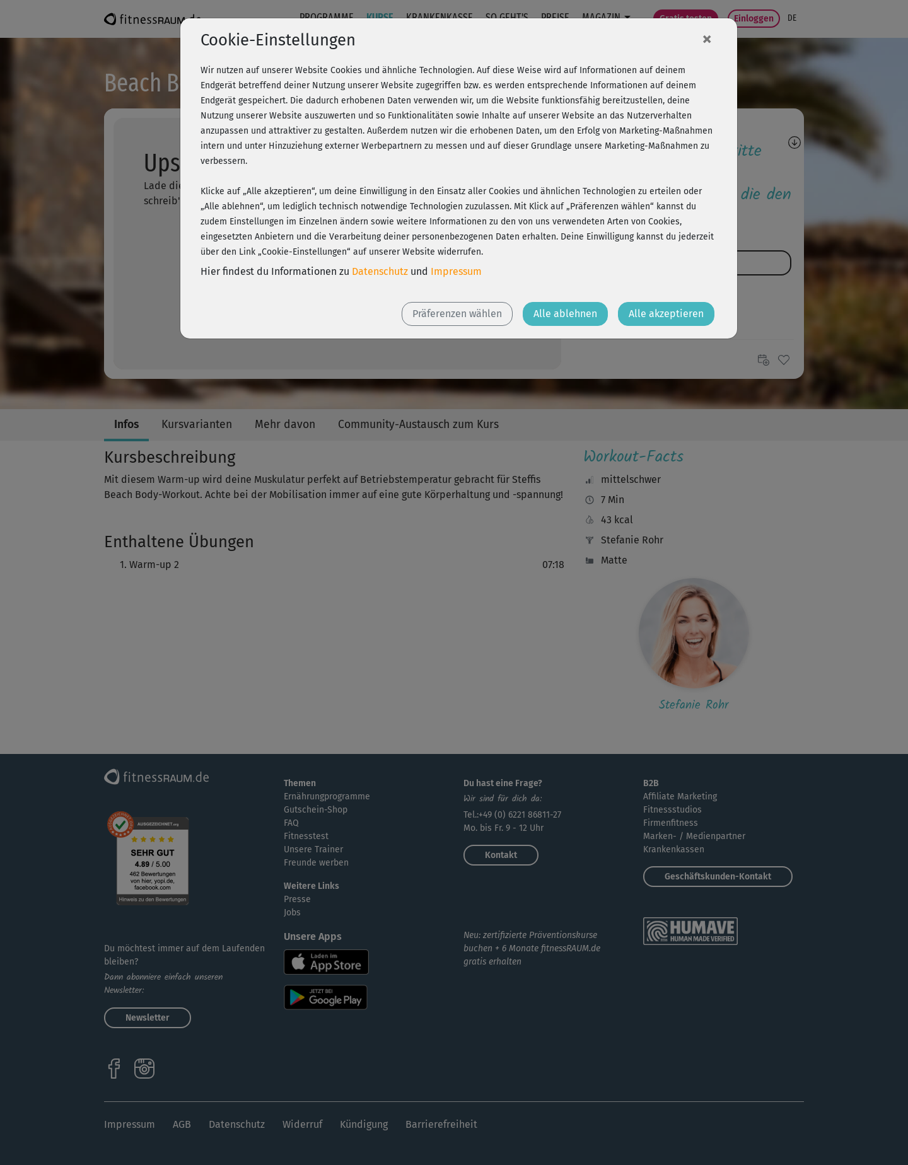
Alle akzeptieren (666, 314)
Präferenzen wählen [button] (457, 314)
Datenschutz (380, 271)
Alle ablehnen (565, 314)
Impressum (456, 271)
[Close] (707, 38)
